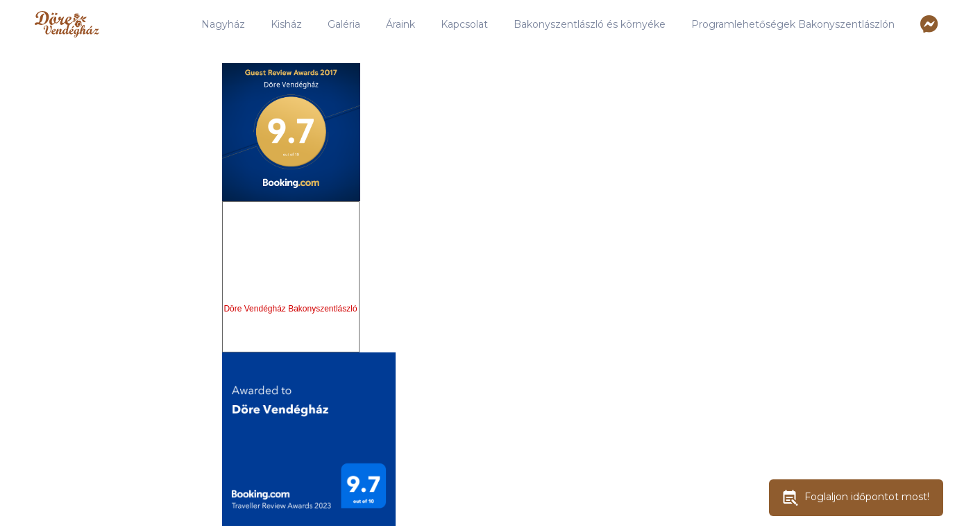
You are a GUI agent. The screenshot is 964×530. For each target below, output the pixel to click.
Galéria (344, 24)
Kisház (286, 24)
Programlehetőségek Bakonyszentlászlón (793, 24)
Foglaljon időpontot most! (856, 498)
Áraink (400, 24)
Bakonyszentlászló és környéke (590, 24)
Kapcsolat (464, 24)
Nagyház (223, 24)
